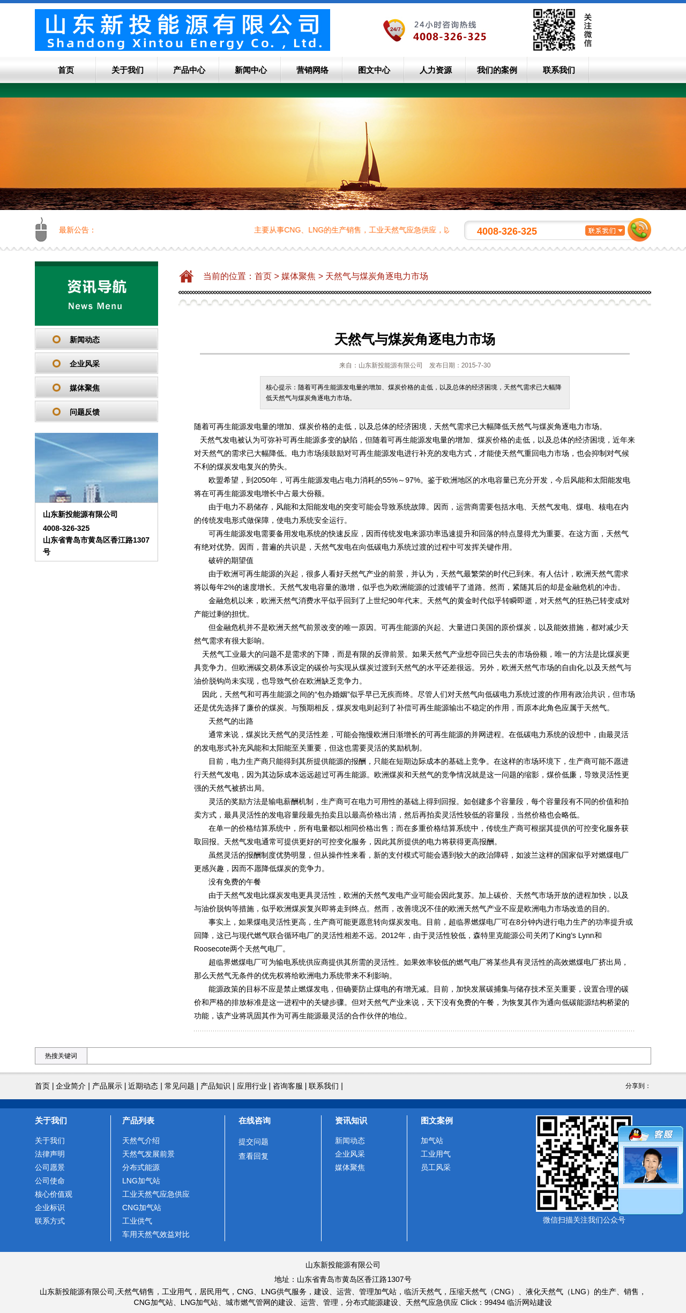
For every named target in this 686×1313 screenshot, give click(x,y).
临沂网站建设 (529, 1302)
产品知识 (215, 1086)
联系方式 (50, 1221)
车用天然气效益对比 (156, 1234)
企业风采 (85, 363)
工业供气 (137, 1221)
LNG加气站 (141, 1180)
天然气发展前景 (148, 1154)
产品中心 (189, 69)
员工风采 (436, 1167)
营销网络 (312, 69)
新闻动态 (85, 339)
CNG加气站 (141, 1207)
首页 (66, 69)
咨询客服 (288, 1086)
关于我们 (127, 69)
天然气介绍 (141, 1140)
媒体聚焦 (85, 388)
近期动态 (143, 1086)
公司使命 (50, 1180)
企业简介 (71, 1086)
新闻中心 (251, 69)
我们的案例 (497, 69)
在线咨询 (254, 1120)
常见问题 (180, 1086)
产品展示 (107, 1086)
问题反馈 (85, 412)
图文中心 (374, 69)
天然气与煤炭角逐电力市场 (376, 276)
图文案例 (437, 1120)
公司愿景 (50, 1167)
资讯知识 (351, 1120)
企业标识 (50, 1207)
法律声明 (50, 1154)
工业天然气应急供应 (156, 1194)
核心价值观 (53, 1194)
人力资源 (436, 69)
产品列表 (138, 1120)
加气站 (432, 1140)
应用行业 (252, 1086)
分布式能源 (141, 1167)
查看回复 (253, 1156)
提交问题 (253, 1141)
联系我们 (559, 69)
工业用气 (436, 1154)
